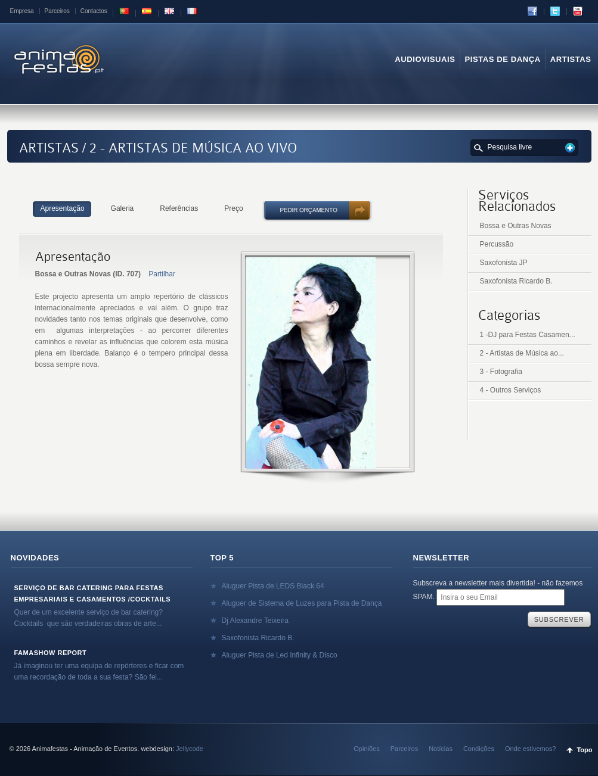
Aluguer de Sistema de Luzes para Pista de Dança (302, 603)
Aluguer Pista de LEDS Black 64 (273, 586)
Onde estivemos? (530, 748)
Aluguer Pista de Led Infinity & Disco (279, 655)
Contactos (93, 11)
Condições (478, 748)
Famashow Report (50, 652)
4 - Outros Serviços (510, 390)
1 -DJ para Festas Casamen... (527, 335)
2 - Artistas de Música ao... (522, 353)
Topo (584, 749)
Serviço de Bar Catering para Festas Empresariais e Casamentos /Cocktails (92, 593)
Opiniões (366, 748)
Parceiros (57, 11)
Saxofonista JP (504, 262)
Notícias (441, 748)
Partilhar (161, 274)
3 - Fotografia (501, 371)
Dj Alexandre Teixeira (255, 620)
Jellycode (189, 748)
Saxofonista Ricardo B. (516, 281)
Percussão (497, 244)
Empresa (22, 11)
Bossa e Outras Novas (515, 226)
